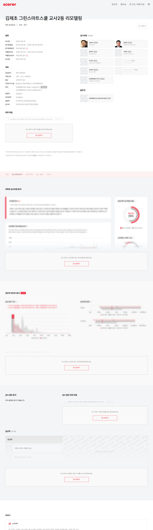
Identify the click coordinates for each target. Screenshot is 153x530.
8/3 (130, 51)
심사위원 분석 (17, 174)
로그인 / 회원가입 (137, 4)
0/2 (109, 98)
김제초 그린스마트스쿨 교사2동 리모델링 (43, 18)
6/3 (136, 69)
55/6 (130, 42)
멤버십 (123, 4)
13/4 (95, 60)
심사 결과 (39, 174)
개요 (7, 174)
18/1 (133, 60)
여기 (34, 155)
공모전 (114, 4)
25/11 (95, 42)
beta (23, 293)
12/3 (95, 51)
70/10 (102, 79)
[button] (150, 4)
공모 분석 (29, 174)
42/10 (95, 69)
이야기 (49, 174)
